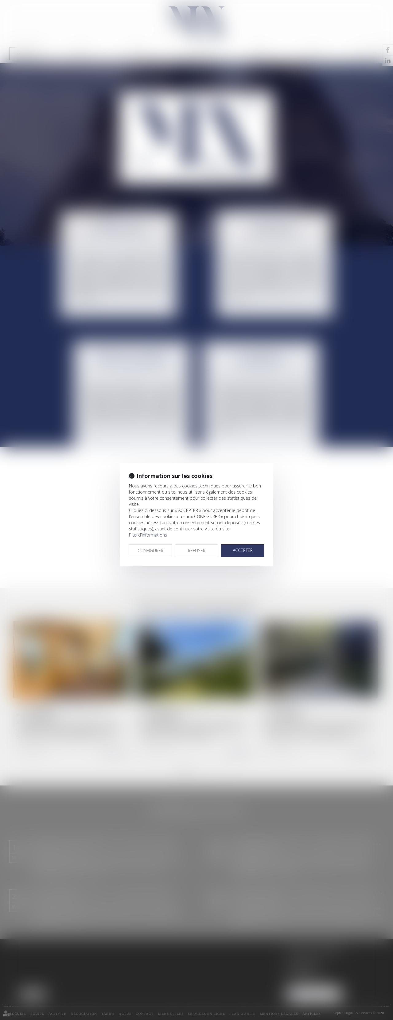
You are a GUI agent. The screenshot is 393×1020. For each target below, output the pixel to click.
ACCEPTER (243, 550)
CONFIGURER (150, 550)
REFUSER (196, 550)
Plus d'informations (148, 535)
